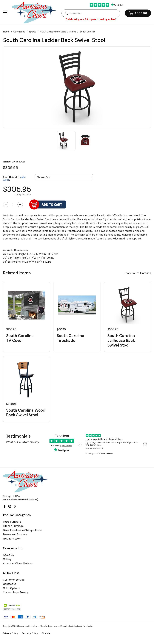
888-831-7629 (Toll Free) (24, 499)
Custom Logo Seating (16, 592)
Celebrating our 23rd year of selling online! (91, 19)
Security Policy (30, 633)
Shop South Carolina (137, 273)
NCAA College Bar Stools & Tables (58, 31)
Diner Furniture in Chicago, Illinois (22, 530)
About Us (8, 555)
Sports (32, 31)
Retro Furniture (12, 521)
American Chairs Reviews (18, 563)
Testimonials (18, 436)
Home (6, 31)
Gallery (7, 559)
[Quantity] (12, 204)
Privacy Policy (10, 633)
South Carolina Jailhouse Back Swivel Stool (121, 340)
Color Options (11, 588)
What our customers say (22, 442)
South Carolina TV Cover (20, 338)
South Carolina (87, 31)
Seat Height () (14, 178)
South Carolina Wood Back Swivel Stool (25, 412)
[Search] (94, 13)
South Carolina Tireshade (70, 338)
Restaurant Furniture (15, 534)
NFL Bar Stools (12, 538)
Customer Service (14, 579)
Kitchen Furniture (13, 526)
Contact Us (9, 584)
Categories (19, 31)
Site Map (46, 633)
